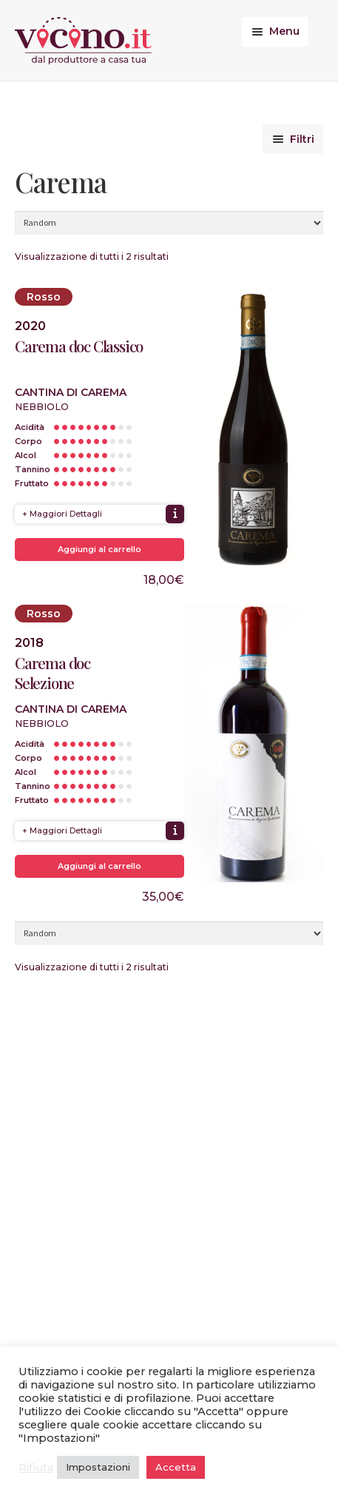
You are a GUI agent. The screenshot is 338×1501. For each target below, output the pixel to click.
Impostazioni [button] (98, 1467)
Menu (284, 31)
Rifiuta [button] (35, 1467)
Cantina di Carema (70, 392)
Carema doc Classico (79, 346)
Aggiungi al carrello (99, 549)
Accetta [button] (175, 1467)
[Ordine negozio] (169, 223)
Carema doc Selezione (52, 673)
